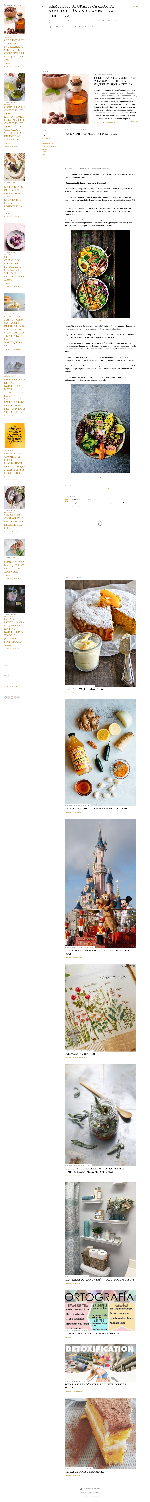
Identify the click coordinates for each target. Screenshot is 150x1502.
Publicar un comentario (109, 122)
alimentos (45, 141)
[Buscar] (134, 6)
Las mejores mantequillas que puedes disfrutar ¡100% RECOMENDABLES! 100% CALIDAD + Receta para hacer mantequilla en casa (14, 331)
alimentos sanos (48, 144)
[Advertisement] (90, 50)
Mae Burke (96, 1492)
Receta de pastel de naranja (84, 688)
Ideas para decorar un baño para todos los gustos (99, 1279)
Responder (75, 506)
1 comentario (76, 1283)
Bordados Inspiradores (81, 1053)
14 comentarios (77, 692)
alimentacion (46, 138)
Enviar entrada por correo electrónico (84, 486)
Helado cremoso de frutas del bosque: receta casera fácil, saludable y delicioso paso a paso (14, 268)
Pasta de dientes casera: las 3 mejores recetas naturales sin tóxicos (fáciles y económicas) (14, 630)
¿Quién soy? (54, 27)
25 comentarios (77, 957)
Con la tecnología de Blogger (90, 1488)
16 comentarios (77, 812)
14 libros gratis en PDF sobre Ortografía (92, 1333)
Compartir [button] (97, 122)
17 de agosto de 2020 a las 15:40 (88, 500)
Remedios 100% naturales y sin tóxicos (78, 27)
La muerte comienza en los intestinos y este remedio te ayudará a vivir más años (94, 1170)
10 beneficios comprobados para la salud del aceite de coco (13, 521)
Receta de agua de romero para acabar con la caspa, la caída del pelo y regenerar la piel (14, 198)
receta (44, 152)
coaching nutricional (49, 146)
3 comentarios (16, 349)
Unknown (74, 500)
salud (44, 154)
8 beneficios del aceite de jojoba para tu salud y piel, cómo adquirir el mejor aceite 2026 (115, 81)
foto (100, 320)
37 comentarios (77, 1391)
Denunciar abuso (11, 687)
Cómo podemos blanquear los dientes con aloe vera (14, 566)
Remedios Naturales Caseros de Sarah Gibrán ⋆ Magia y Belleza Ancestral (81, 11)
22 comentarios (77, 1175)
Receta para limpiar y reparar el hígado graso (96, 808)
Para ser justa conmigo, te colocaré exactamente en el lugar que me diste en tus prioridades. (14, 463)
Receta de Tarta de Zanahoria (85, 1471)
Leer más (134, 122)
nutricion (45, 149)
